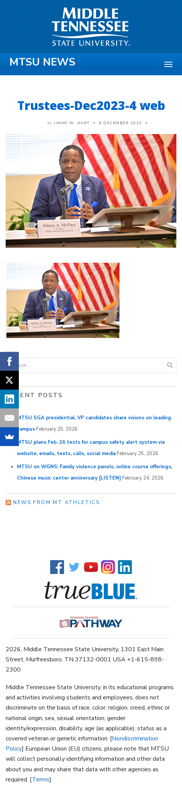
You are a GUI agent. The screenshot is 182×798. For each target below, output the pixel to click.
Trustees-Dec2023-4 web (91, 105)
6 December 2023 (120, 123)
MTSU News (42, 62)
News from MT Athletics (56, 502)
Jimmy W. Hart (72, 123)
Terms (40, 779)
